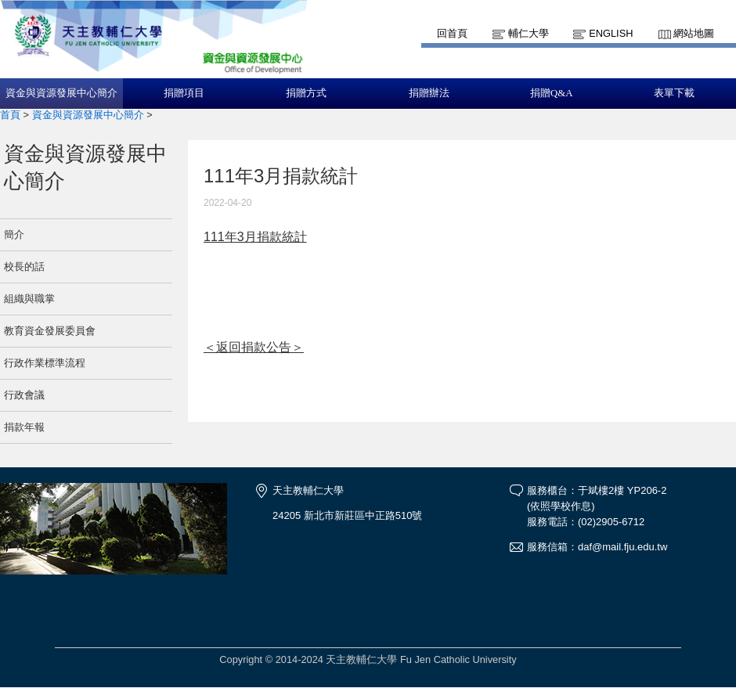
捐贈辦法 (429, 93)
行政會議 (24, 395)
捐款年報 (24, 427)
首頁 (10, 115)
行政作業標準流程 (44, 363)
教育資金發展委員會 (50, 331)
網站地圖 (693, 33)
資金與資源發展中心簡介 (61, 93)
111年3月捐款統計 (255, 236)
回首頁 (452, 33)
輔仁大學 (528, 33)
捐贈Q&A (551, 93)
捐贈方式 (306, 93)
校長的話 (24, 266)
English (611, 33)
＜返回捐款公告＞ (254, 347)
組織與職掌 (29, 298)
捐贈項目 (184, 93)
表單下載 (674, 93)
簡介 (14, 234)
